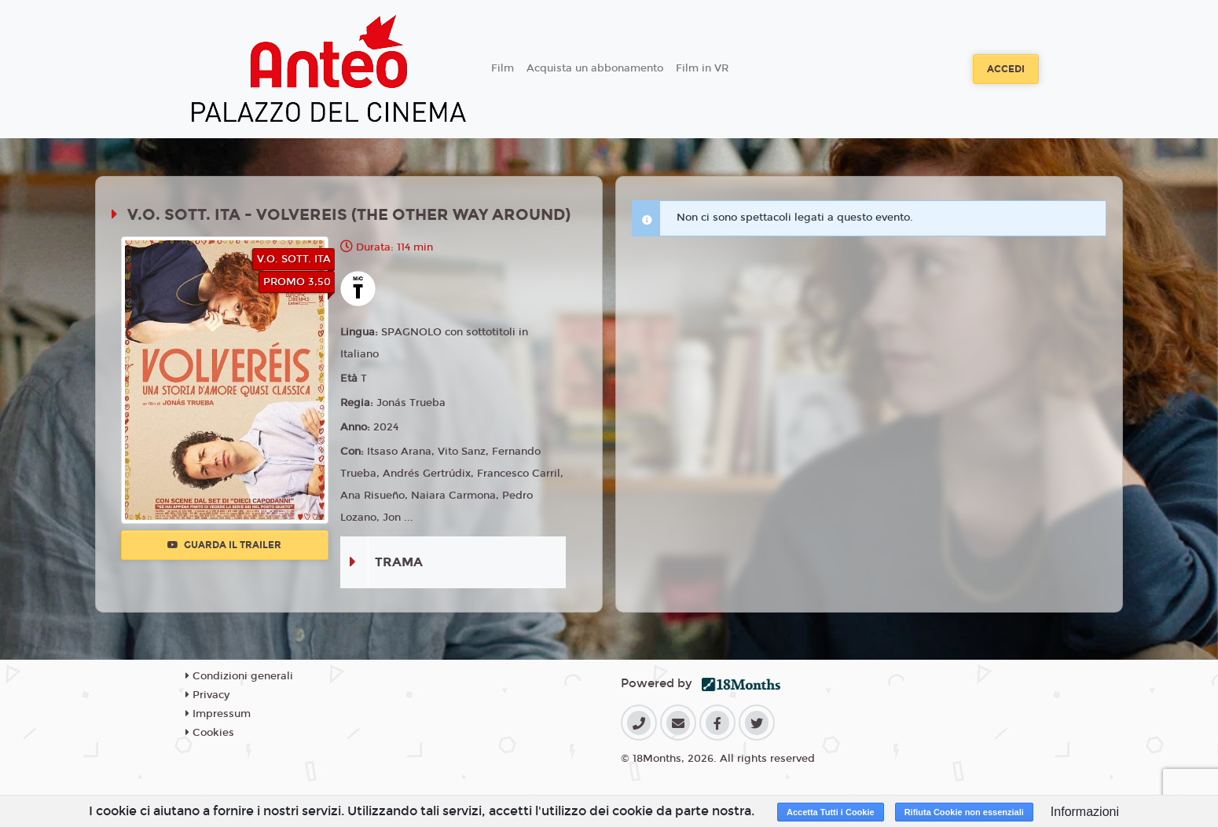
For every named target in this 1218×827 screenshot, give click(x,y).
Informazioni (1085, 811)
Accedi (1006, 69)
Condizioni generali (239, 676)
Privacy (207, 695)
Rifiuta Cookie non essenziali (964, 812)
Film (502, 68)
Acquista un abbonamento (594, 68)
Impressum (218, 714)
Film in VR (702, 68)
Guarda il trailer (224, 545)
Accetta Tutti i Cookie (831, 812)
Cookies (209, 732)
